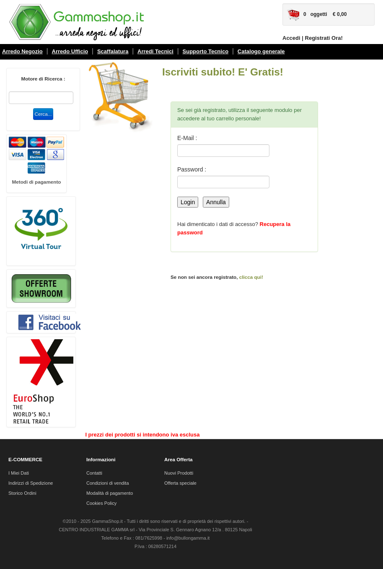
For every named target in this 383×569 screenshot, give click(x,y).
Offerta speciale (180, 483)
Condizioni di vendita (107, 483)
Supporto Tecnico (206, 51)
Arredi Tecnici (155, 51)
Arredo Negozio (22, 51)
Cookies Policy (101, 503)
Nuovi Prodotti (178, 472)
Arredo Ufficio (70, 51)
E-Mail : (187, 138)
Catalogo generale (261, 51)
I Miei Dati (18, 472)
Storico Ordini (22, 493)
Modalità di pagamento (109, 493)
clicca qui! (251, 277)
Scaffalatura (112, 51)
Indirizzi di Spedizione (30, 483)
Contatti (94, 472)
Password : (191, 169)
